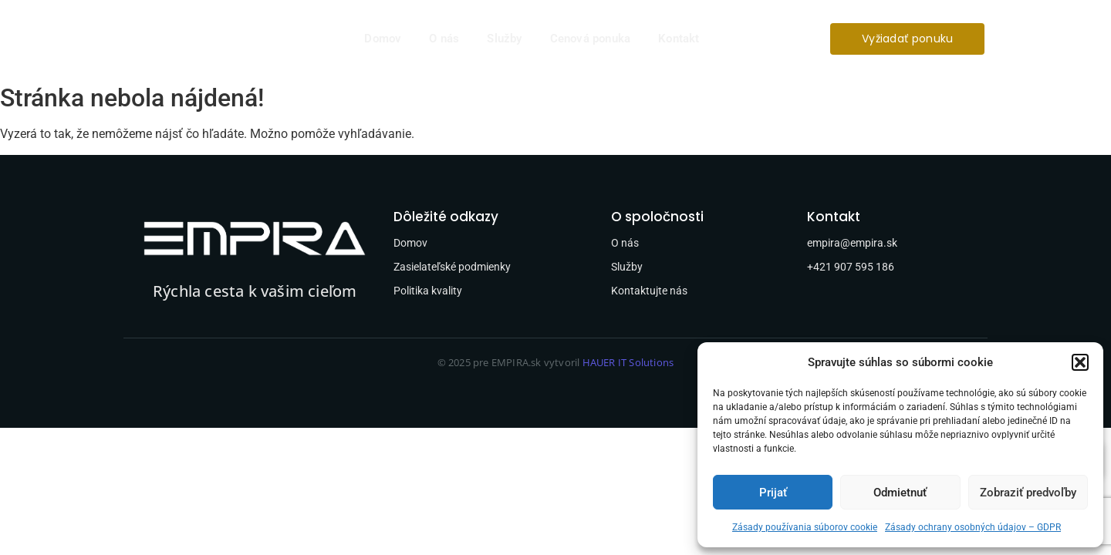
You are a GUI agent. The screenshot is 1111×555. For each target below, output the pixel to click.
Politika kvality (427, 290)
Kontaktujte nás (649, 290)
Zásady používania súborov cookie (804, 527)
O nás (444, 38)
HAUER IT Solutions (628, 362)
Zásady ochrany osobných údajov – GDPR (973, 527)
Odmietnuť (900, 493)
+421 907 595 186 (850, 267)
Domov (382, 38)
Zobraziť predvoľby (1028, 493)
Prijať (773, 493)
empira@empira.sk (852, 243)
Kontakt (678, 38)
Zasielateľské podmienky (452, 267)
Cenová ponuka (590, 38)
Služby (504, 38)
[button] (1080, 362)
